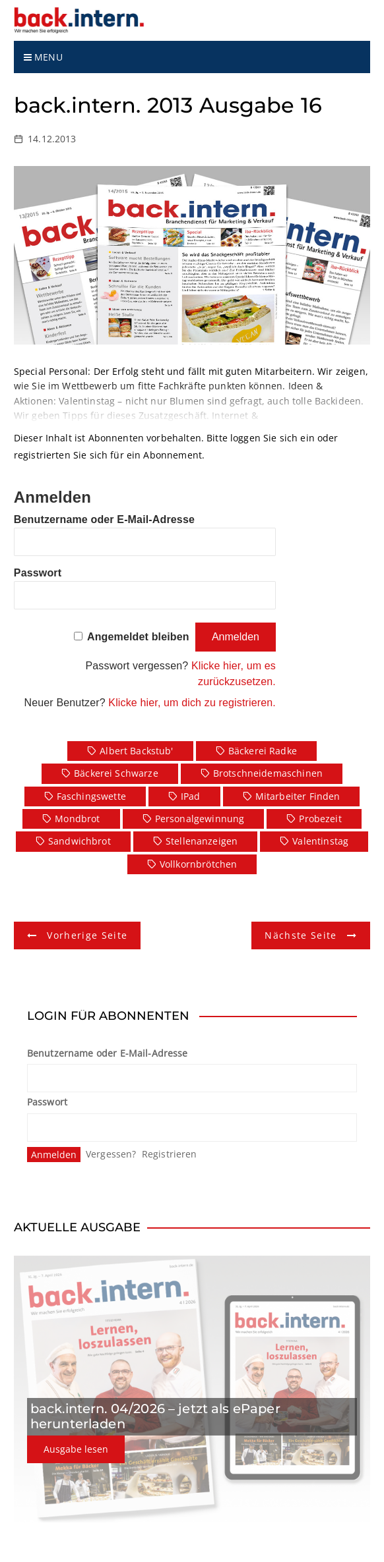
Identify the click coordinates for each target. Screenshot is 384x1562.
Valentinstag (320, 841)
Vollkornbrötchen (198, 864)
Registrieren (169, 1154)
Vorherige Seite (87, 935)
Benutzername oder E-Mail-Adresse (104, 519)
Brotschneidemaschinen (268, 773)
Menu (43, 57)
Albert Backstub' (136, 750)
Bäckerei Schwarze (116, 773)
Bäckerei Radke (262, 750)
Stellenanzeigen (202, 841)
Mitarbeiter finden (297, 796)
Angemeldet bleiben (138, 636)
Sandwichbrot (79, 841)
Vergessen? (111, 1154)
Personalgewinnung (200, 818)
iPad (191, 796)
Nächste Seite (301, 935)
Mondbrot (77, 818)
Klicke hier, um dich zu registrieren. (192, 702)
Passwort (37, 572)
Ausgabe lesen (76, 1449)
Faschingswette (91, 796)
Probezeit (320, 818)
